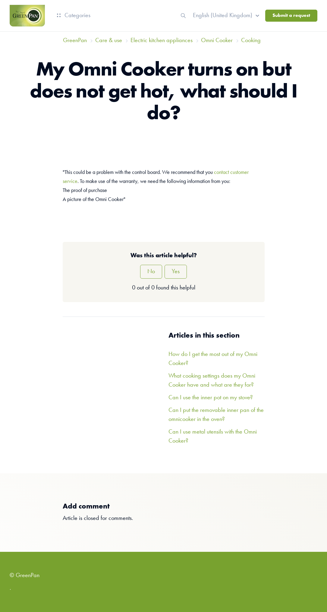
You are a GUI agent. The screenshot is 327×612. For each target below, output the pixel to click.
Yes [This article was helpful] (176, 272)
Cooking (251, 41)
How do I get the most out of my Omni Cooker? (212, 358)
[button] (227, 16)
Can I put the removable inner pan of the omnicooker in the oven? (216, 414)
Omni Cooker (217, 41)
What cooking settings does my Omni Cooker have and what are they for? (211, 380)
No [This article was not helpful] (151, 272)
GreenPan (75, 41)
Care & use (108, 41)
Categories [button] (73, 16)
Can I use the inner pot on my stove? (210, 398)
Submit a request (291, 15)
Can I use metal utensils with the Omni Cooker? (212, 436)
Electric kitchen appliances (161, 41)
